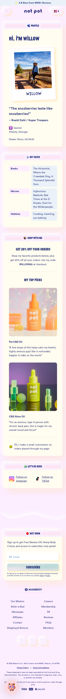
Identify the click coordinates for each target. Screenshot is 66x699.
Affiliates (17, 617)
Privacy (48, 576)
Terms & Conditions (41, 668)
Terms (42, 576)
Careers (48, 601)
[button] (11, 687)
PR (48, 612)
